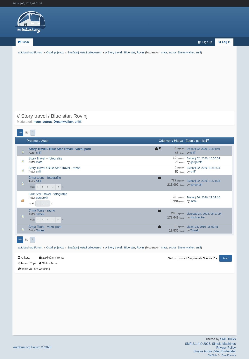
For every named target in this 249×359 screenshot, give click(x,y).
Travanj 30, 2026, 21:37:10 (203, 197)
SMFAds (212, 355)
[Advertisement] (124, 83)
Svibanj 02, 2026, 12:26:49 (203, 148)
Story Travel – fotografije (45, 158)
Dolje (20, 133)
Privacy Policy (226, 347)
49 (58, 187)
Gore (20, 240)
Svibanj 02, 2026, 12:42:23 (203, 167)
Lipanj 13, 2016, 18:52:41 (202, 226)
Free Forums (228, 355)
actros (172, 52)
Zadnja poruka (197, 140)
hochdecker (197, 217)
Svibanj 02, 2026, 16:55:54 (203, 158)
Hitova (178, 140)
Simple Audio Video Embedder (215, 351)
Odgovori (165, 140)
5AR (38, 181)
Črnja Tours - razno (42, 210)
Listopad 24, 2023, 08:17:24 (204, 213)
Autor (45, 140)
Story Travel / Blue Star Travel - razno (55, 168)
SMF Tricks (228, 339)
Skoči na (172, 258)
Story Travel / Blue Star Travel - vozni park (60, 149)
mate (164, 52)
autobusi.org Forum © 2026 (32, 347)
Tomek (40, 214)
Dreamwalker (186, 52)
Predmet (33, 140)
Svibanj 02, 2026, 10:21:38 (203, 180)
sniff (198, 52)
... (52, 187)
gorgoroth (196, 162)
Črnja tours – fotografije (45, 177)
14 (58, 220)
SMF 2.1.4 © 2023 (197, 343)
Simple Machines (224, 343)
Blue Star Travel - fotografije (48, 194)
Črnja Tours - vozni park (45, 226)
